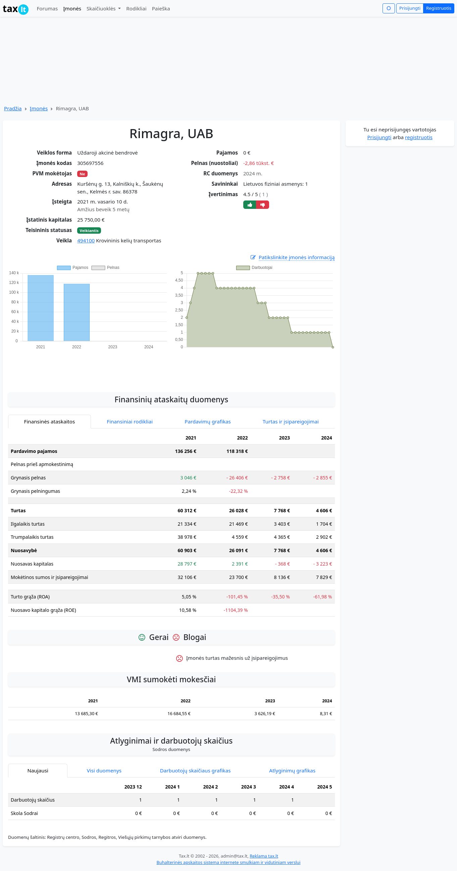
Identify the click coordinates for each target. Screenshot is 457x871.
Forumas (47, 8)
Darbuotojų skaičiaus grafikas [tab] (195, 770)
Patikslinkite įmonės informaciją (292, 257)
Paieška (161, 8)
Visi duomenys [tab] (104, 770)
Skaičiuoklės (102, 8)
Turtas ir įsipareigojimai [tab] (291, 421)
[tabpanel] (171, 526)
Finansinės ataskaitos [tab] (49, 421)
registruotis (419, 137)
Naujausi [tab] (37, 770)
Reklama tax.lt (264, 856)
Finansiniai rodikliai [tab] (130, 421)
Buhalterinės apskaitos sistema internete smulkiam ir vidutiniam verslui (228, 862)
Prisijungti (409, 8)
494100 (86, 240)
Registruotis (438, 8)
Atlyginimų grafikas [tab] (292, 770)
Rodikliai (136, 8)
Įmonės (72, 8)
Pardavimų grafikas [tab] (208, 421)
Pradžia (13, 108)
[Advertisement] (171, 367)
